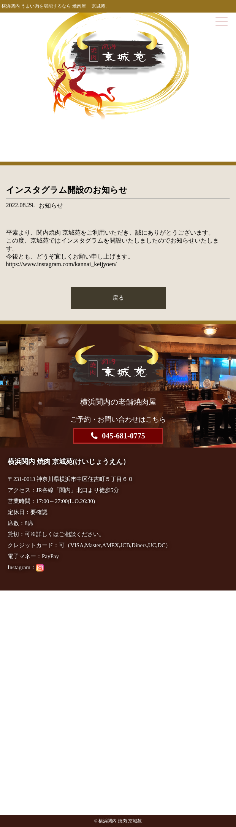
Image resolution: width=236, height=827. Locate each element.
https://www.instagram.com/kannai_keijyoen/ (61, 264)
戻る (118, 297)
